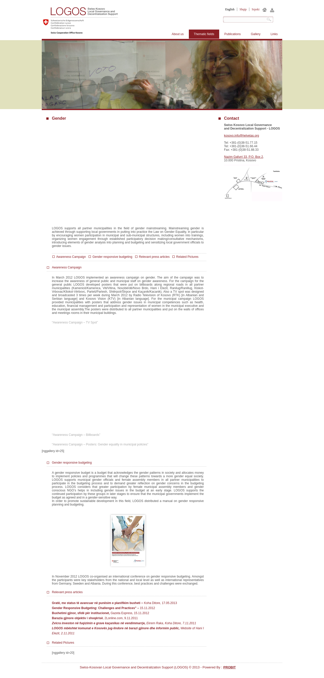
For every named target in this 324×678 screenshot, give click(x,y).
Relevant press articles (154, 257)
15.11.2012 (147, 608)
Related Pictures (187, 257)
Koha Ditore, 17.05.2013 (160, 603)
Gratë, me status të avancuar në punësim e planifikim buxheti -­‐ (98, 603)
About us (178, 34)
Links (274, 34)
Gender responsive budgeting (112, 257)
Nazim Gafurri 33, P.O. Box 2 (243, 157)
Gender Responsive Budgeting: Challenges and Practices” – (96, 608)
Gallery (255, 34)
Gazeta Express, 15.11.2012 (100, 613)
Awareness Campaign (71, 257)
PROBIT (229, 667)
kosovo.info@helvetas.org (241, 135)
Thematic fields (204, 34)
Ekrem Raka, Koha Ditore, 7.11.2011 (124, 623)
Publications (232, 34)
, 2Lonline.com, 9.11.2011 (95, 618)
